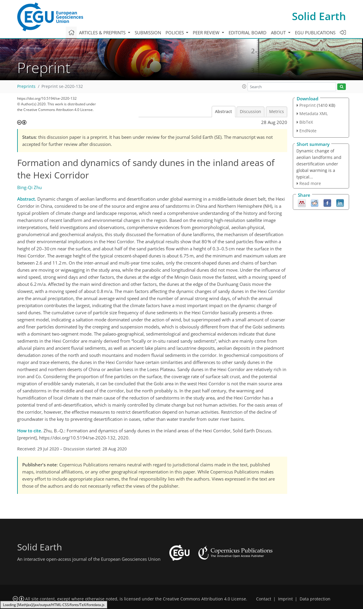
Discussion (250, 111)
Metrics (276, 111)
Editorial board (247, 33)
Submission (148, 33)
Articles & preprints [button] (103, 33)
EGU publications (315, 33)
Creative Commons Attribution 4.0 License (204, 599)
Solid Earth (319, 16)
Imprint (285, 599)
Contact (263, 599)
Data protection (315, 599)
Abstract (223, 111)
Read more (310, 183)
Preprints (26, 86)
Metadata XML (313, 113)
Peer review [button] (207, 33)
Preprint (307, 105)
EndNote (308, 130)
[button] (244, 86)
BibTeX (306, 122)
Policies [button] (175, 33)
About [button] (279, 33)
